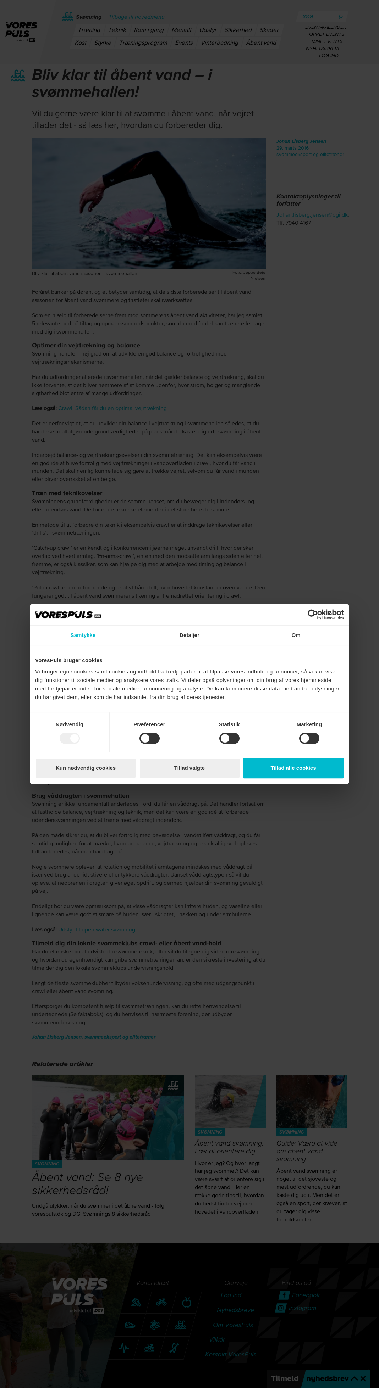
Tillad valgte (189, 768)
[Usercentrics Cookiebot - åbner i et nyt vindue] (313, 614)
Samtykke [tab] (83, 635)
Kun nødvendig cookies (86, 768)
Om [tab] (295, 635)
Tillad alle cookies (293, 768)
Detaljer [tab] (189, 635)
